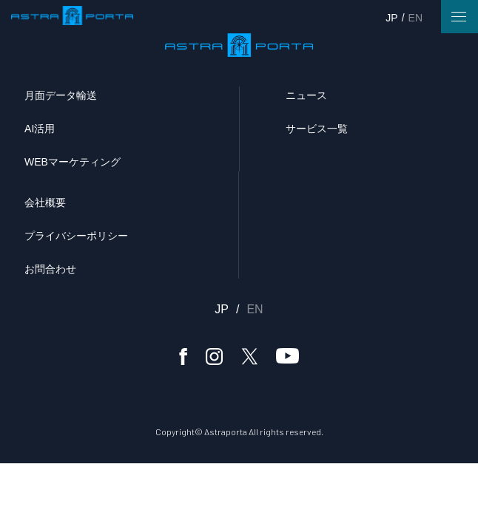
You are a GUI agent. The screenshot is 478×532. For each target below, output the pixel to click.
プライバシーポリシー (76, 236)
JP (391, 18)
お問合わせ (50, 269)
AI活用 (39, 128)
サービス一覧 (317, 128)
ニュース (306, 95)
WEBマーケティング (72, 162)
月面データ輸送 (60, 95)
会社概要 (45, 202)
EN (415, 18)
